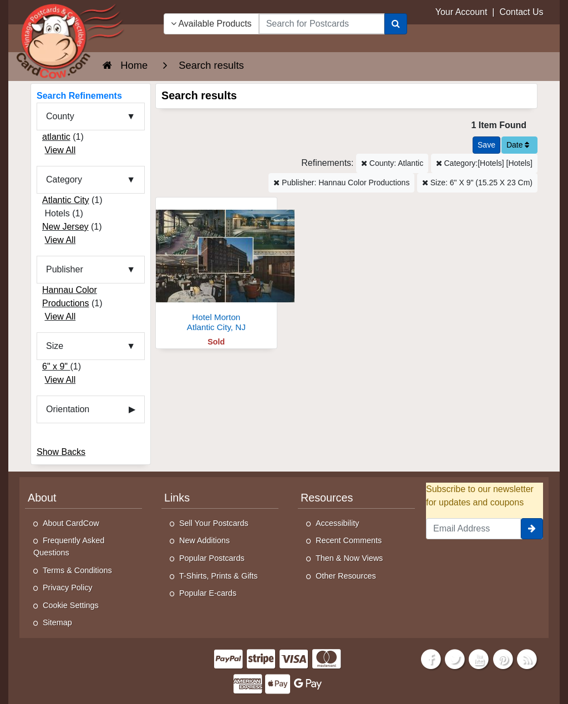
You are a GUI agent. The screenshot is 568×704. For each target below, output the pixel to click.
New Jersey (65, 226)
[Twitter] (454, 658)
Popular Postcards (212, 558)
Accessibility (337, 523)
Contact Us (521, 12)
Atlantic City (65, 200)
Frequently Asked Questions (68, 546)
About (42, 498)
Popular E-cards (207, 593)
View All (59, 150)
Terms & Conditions (77, 570)
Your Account (461, 12)
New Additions (204, 540)
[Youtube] (479, 658)
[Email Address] (473, 528)
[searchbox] (321, 23)
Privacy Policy (68, 587)
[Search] (395, 23)
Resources (327, 498)
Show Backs (61, 452)
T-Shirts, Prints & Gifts (218, 575)
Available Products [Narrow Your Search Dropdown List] (211, 23)
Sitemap (57, 622)
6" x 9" (56, 366)
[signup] (532, 528)
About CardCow (71, 523)
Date (517, 144)
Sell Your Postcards (213, 523)
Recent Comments (349, 540)
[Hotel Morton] (216, 267)
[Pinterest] (503, 658)
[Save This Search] (486, 145)
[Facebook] (431, 658)
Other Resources (346, 575)
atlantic (56, 136)
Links (177, 498)
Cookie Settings (71, 605)
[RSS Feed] (527, 658)
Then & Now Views (349, 558)
